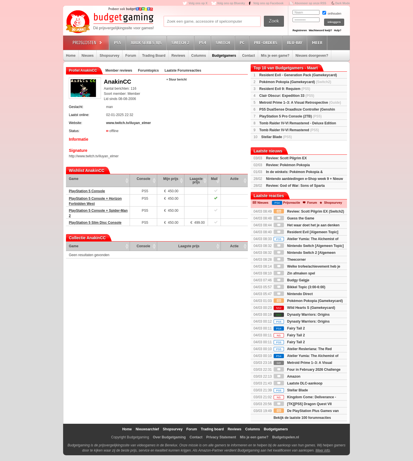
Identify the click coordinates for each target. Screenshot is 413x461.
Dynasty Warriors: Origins (302, 315)
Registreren (300, 30)
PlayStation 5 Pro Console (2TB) (290, 116)
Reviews (178, 56)
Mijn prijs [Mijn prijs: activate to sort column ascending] (170, 179)
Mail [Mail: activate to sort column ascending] (214, 179)
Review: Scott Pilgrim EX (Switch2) (309, 211)
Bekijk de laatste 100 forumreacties (302, 418)
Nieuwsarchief (147, 429)
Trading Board (153, 56)
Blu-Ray (295, 42)
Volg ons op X (197, 3)
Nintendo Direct (293, 294)
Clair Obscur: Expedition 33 (286, 96)
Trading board (212, 429)
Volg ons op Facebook (268, 3)
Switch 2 (181, 42)
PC (243, 42)
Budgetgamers (224, 56)
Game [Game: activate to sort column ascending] (73, 179)
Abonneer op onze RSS (310, 3)
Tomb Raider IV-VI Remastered (289, 130)
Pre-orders (266, 42)
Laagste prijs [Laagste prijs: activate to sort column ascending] (196, 180)
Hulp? (337, 30)
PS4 (203, 42)
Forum (130, 56)
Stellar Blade (276, 137)
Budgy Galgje (291, 280)
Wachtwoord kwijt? (320, 30)
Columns (198, 56)
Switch (224, 42)
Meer (318, 42)
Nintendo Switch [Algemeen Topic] (309, 246)
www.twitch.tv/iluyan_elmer (128, 123)
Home (70, 56)
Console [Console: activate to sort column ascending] (143, 179)
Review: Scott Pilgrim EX (286, 158)
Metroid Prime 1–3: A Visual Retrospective (300, 103)
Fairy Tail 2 (289, 328)
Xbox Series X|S (147, 42)
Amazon (287, 376)
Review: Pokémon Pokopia (288, 165)
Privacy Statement (221, 437)
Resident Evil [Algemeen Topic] (306, 232)
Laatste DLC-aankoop (298, 383)
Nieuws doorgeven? (311, 56)
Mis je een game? (275, 56)
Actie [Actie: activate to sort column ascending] (234, 179)
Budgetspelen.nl (285, 437)
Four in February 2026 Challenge (307, 370)
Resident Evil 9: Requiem (284, 89)
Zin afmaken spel (294, 273)
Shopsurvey (109, 56)
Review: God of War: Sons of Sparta (295, 186)
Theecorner (290, 260)
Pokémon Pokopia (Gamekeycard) (295, 82)
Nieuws (87, 56)
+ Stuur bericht (176, 79)
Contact (248, 56)
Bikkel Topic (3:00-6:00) (300, 287)
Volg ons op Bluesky (231, 3)
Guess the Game (294, 218)
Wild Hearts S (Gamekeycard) (304, 308)
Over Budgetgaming (169, 437)
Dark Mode (342, 3)
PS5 (118, 42)
